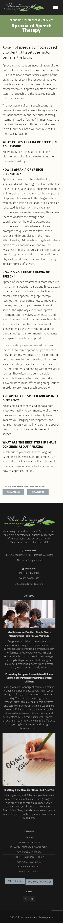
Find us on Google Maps (29, 560)
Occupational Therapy (29, 852)
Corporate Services (28, 866)
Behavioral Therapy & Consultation (29, 847)
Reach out (9, 452)
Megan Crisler (13, 492)
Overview (29, 837)
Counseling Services (29, 842)
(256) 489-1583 (31, 573)
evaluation (23, 462)
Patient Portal (15, 881)
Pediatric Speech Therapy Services (31, 20)
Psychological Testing (29, 862)
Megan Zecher (38, 492)
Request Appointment (39, 882)
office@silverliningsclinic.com (29, 584)
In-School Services (29, 871)
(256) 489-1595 (31, 578)
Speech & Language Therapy (29, 857)
